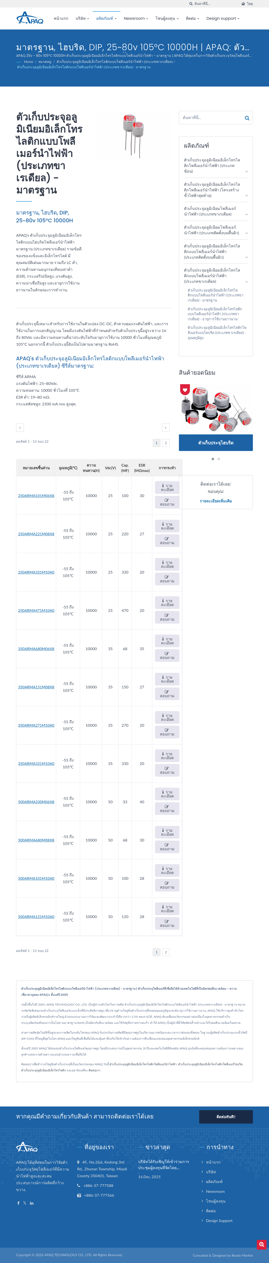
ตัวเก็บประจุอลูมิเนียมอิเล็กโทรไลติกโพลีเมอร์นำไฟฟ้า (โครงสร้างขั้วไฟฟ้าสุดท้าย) (212, 190)
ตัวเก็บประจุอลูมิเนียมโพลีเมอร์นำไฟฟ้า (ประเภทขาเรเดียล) (210, 211)
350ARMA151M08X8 (36, 687)
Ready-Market (242, 1255)
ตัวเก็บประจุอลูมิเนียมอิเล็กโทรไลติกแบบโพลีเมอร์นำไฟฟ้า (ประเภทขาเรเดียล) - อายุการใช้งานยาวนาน (215, 314)
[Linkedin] (31, 1203)
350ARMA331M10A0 (36, 763)
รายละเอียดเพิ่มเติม (216, 501)
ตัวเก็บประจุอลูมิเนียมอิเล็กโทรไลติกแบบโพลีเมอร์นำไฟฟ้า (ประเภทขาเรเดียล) (115, 61)
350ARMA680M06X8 (36, 648)
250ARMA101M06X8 (36, 495)
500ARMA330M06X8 (36, 802)
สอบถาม (167, 502)
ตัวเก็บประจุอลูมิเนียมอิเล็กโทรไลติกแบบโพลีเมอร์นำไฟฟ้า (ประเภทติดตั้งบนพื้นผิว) (212, 251)
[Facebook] (18, 1203)
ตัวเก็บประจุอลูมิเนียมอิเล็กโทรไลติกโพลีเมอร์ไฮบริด (210, 1064)
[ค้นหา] (191, 3)
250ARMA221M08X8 (36, 534)
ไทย (250, 4)
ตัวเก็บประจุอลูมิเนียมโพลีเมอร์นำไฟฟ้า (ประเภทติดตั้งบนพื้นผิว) (211, 230)
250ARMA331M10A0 (36, 572)
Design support (223, 18)
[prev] (20, 427)
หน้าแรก (61, 18)
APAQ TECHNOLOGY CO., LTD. (68, 1255)
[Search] (216, 3)
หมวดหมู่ (44, 61)
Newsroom (136, 18)
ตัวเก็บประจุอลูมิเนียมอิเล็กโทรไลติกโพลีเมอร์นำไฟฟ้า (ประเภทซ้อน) (212, 165)
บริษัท (82, 18)
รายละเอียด (167, 487)
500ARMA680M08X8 (36, 840)
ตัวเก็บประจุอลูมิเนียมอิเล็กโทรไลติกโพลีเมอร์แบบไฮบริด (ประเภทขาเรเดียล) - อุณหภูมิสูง (217, 332)
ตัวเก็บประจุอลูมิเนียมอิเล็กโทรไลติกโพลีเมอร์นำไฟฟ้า (143, 1064)
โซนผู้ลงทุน (166, 18)
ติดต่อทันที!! (226, 1117)
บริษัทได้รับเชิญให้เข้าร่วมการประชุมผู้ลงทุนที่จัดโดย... (163, 1165)
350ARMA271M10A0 (36, 725)
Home (28, 61)
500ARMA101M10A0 (36, 878)
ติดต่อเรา (94, 1070)
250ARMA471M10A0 (36, 610)
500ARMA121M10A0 (36, 916)
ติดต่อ (192, 18)
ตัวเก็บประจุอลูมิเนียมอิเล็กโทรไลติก (43, 1070)
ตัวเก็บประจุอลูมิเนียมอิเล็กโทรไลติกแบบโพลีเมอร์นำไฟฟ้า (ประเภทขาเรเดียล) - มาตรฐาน (84, 67)
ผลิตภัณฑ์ (106, 18)
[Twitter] (25, 1203)
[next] (166, 427)
